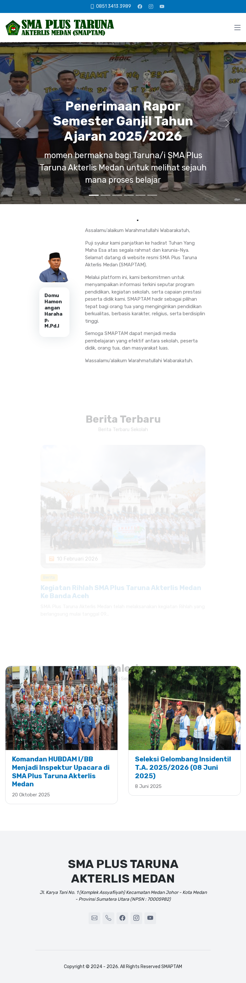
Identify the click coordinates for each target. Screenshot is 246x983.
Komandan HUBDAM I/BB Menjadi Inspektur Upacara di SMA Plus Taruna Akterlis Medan (61, 771)
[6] (152, 195)
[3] (117, 195)
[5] (140, 195)
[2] (105, 195)
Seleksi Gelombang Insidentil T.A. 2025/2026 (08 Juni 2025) (183, 767)
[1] (94, 195)
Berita (49, 581)
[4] (129, 195)
